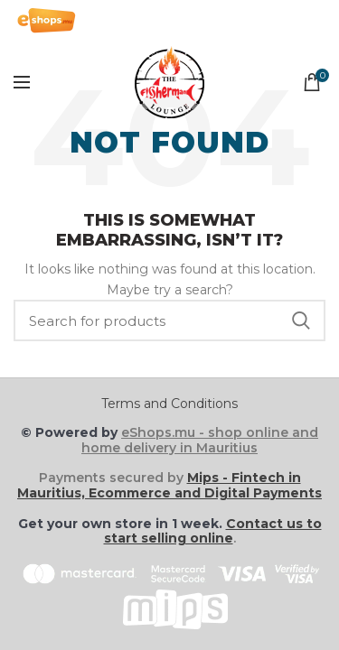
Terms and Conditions (169, 403)
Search (301, 320)
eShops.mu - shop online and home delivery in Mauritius (199, 440)
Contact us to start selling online (213, 531)
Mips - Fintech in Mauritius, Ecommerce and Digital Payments (169, 485)
